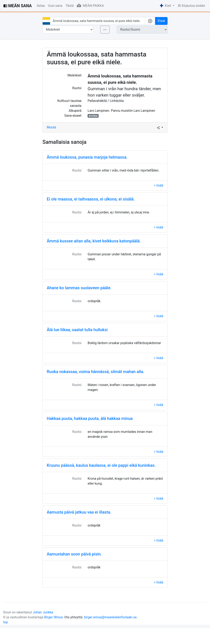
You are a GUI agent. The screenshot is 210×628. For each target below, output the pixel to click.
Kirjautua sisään (191, 6)
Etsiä (161, 21)
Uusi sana (55, 6)
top (5, 622)
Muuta (51, 127)
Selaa (41, 6)
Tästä (70, 6)
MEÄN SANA (17, 5)
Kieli (166, 6)
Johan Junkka (43, 612)
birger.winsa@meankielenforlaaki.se (110, 617)
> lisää (158, 185)
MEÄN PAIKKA (90, 5)
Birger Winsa (53, 617)
